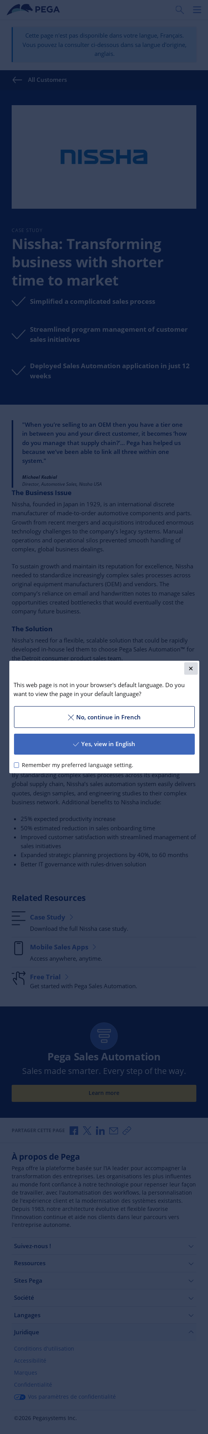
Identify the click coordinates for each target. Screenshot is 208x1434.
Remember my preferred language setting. (77, 765)
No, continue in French (104, 717)
